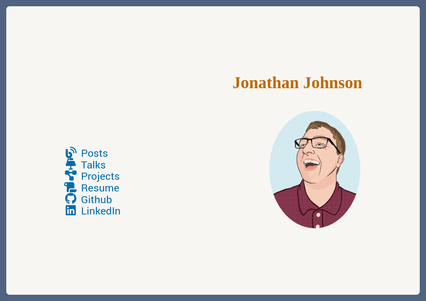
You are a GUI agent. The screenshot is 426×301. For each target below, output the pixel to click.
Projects (92, 176)
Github (88, 199)
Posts (86, 153)
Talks (85, 165)
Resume (91, 188)
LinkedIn (92, 211)
